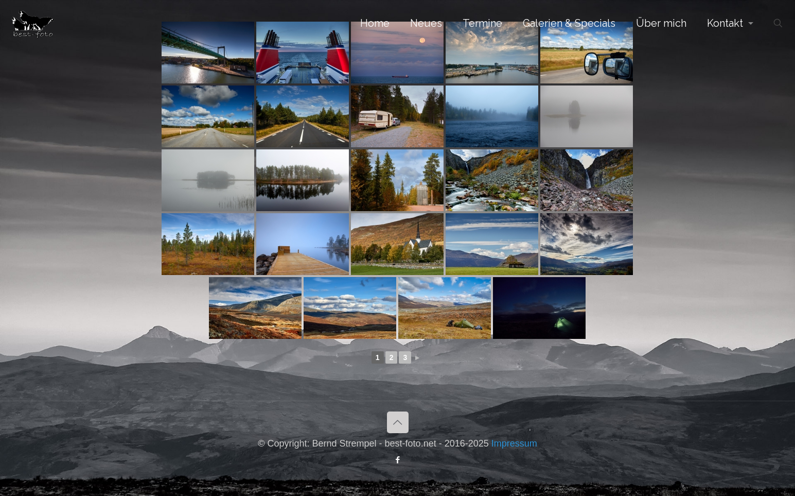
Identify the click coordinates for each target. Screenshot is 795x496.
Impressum (514, 443)
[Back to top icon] (398, 422)
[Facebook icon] (397, 459)
